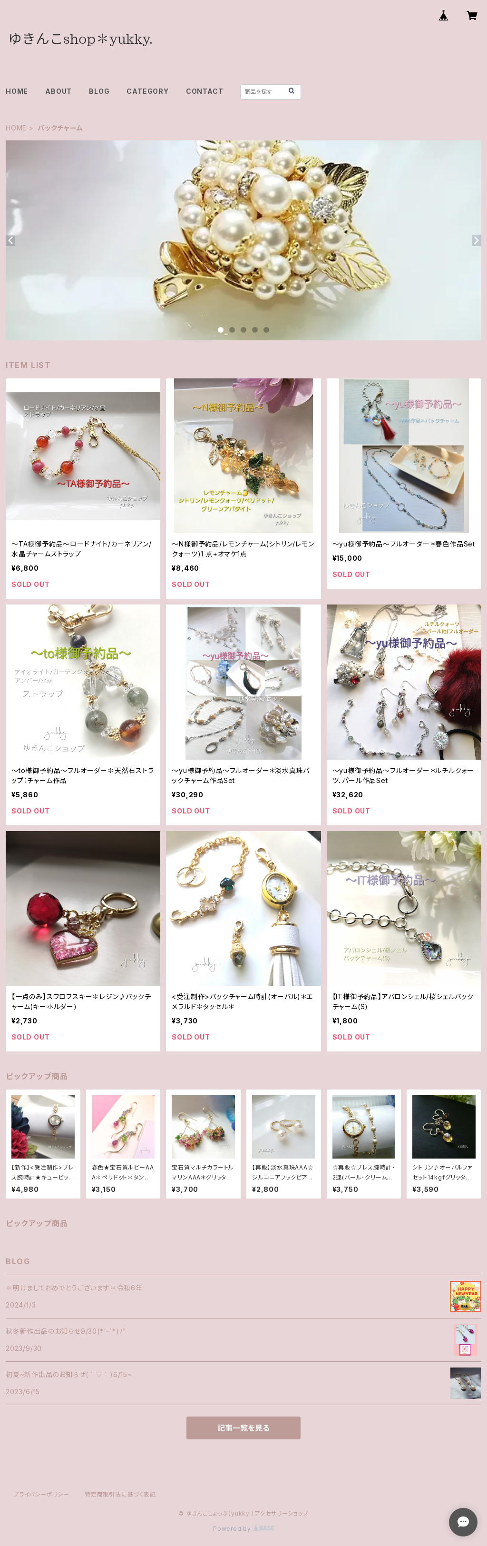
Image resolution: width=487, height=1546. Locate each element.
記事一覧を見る (243, 1428)
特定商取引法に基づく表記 (120, 1494)
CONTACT (205, 91)
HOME (17, 91)
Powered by (243, 1528)
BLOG (99, 91)
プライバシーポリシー (41, 1494)
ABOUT (58, 91)
